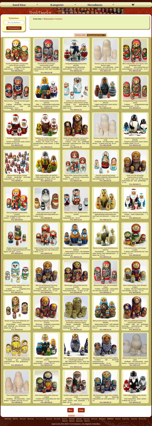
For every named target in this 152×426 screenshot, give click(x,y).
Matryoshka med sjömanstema (76, 212)
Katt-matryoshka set (44, 212)
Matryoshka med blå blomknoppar (17, 101)
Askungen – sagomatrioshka (46, 358)
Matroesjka (86, 418)
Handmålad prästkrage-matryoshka (46, 64)
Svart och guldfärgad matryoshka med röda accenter (76, 139)
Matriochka (23, 418)
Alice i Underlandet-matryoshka (46, 101)
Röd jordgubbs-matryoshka (17, 212)
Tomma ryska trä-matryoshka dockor (105, 64)
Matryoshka (8, 418)
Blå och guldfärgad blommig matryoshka (46, 286)
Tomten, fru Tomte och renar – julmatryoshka (46, 139)
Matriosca (65, 421)
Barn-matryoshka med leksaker (135, 285)
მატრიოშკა (125, 418)
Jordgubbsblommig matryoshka (135, 101)
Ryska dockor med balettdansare (105, 248)
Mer (71, 410)
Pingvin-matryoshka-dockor (135, 138)
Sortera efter (80, 35)
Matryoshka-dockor (14, 175)
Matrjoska (118, 418)
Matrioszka (94, 418)
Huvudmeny (95, 4)
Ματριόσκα (134, 418)
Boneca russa (142, 418)
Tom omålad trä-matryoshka (17, 395)
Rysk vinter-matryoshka (73, 175)
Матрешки (49, 418)
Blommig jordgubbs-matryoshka (46, 321)
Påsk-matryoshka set (43, 175)
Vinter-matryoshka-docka (43, 248)
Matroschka (30, 418)
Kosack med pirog (103, 175)
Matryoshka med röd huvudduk (105, 285)
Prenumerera (14, 28)
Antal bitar (19, 4)
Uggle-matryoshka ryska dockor (105, 101)
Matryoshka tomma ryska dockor (135, 358)
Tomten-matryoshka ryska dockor (76, 395)
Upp (81, 410)
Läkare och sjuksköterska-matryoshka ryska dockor (75, 102)
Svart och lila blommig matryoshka (135, 176)
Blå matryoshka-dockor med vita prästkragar (76, 359)
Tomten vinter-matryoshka (132, 212)
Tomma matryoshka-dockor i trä (105, 138)
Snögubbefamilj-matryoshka (76, 64)
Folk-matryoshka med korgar (135, 248)
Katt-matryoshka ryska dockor (135, 395)
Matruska (71, 421)
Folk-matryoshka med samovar (46, 395)
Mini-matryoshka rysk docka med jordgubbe (135, 64)
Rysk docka (57, 418)
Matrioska (15, 418)
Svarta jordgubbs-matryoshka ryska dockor (17, 64)
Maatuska (64, 418)
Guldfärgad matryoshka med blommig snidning (76, 321)
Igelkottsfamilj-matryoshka (103, 212)
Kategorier (57, 4)
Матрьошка (102, 418)
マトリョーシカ (40, 418)
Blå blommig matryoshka (102, 358)
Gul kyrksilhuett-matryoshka (15, 358)
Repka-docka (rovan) (14, 248)
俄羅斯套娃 (110, 418)
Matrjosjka (72, 418)
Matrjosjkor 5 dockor (53, 19)
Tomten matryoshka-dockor (17, 138)
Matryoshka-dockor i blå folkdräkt (76, 248)
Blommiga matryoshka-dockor (76, 285)
